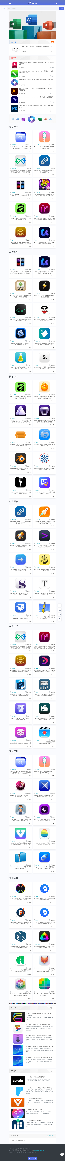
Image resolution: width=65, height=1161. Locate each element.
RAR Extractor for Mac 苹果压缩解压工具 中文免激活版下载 (20, 796)
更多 (52, 1008)
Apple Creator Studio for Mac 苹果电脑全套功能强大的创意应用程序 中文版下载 (20, 195)
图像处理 (22, 110)
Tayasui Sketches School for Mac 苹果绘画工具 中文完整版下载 (20, 492)
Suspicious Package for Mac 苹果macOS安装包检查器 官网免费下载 (20, 617)
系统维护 (29, 145)
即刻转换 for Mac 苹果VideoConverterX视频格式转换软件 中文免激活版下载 (20, 171)
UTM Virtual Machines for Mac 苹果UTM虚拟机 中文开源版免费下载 (44, 796)
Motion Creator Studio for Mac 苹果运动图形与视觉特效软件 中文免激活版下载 (44, 219)
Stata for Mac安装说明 (33, 1120)
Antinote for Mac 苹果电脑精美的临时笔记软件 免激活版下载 (20, 320)
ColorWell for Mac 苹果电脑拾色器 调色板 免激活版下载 (44, 994)
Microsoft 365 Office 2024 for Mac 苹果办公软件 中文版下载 (36, 79)
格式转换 (29, 168)
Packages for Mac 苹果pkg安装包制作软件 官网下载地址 (44, 617)
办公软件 (22, 85)
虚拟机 (53, 793)
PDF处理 (53, 240)
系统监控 (53, 865)
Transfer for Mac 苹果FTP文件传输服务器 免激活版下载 (44, 171)
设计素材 (53, 896)
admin (13, 968)
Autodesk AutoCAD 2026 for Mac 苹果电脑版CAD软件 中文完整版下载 (36, 63)
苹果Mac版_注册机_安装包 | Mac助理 (24, 1151)
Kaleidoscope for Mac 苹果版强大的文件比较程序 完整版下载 (44, 947)
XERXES (38, 341)
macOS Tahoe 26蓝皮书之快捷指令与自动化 (39, 1046)
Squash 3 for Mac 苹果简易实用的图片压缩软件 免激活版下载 (44, 397)
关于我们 (11, 1149)
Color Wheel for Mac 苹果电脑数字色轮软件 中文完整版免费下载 (20, 899)
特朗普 (13, 920)
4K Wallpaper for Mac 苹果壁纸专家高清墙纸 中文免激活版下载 (44, 843)
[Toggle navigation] (10, 3)
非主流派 (38, 944)
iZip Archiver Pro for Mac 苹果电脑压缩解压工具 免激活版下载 (20, 867)
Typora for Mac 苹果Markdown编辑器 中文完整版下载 (44, 593)
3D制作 (21, 67)
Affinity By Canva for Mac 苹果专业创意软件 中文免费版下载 (20, 219)
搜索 (61, 8)
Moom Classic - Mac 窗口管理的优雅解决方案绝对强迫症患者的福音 (39, 1024)
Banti (37, 216)
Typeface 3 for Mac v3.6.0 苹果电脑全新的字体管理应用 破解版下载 (44, 970)
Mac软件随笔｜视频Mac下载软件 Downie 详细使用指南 (39, 1035)
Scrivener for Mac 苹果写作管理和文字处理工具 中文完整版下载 (20, 593)
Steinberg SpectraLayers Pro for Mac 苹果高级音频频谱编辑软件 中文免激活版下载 (20, 742)
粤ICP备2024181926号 (40, 1151)
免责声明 (17, 1149)
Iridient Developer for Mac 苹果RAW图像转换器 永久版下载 (44, 469)
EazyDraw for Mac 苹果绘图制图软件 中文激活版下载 (44, 445)
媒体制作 (22, 102)
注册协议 (27, 1149)
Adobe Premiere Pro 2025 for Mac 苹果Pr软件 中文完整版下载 (36, 97)
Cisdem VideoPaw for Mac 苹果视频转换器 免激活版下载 (20, 718)
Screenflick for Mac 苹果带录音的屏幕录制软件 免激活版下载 (44, 742)
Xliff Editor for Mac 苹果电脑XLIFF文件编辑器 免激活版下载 (20, 570)
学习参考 (29, 293)
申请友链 (50, 1135)
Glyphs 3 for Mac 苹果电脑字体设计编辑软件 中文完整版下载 (20, 970)
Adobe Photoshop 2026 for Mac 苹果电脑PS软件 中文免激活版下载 (36, 106)
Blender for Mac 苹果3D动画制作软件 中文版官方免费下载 (20, 469)
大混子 (37, 317)
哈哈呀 (37, 145)
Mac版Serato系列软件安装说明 (36, 1077)
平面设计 (22, 76)
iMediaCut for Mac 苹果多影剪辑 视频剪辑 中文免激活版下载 (44, 718)
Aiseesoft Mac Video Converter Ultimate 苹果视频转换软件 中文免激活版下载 (44, 671)
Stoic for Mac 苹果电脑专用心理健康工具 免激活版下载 (44, 367)
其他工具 (29, 192)
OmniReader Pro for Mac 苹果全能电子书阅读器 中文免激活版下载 (44, 344)
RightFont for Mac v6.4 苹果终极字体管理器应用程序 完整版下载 (44, 923)
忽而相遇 (14, 145)
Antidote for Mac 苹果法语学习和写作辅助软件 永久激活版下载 (20, 367)
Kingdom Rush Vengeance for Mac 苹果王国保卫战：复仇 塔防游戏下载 (44, 195)
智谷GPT (14, 1140)
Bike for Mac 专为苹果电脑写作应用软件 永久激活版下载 (44, 570)
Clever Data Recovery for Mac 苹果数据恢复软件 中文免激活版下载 (20, 820)
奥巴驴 (37, 920)
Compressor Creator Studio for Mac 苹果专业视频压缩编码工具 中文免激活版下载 (20, 242)
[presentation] (11, 25)
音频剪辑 (53, 692)
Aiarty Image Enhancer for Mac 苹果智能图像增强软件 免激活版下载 (44, 421)
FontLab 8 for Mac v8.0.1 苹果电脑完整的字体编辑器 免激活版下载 (20, 923)
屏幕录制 (53, 740)
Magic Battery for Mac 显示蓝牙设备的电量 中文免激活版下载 (44, 867)
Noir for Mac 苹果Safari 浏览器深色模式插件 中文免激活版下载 (44, 820)
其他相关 (53, 519)
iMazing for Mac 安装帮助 (34, 1109)
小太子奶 (14, 168)
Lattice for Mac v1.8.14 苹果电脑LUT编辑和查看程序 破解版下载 (20, 994)
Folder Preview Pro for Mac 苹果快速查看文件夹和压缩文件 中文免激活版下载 (20, 147)
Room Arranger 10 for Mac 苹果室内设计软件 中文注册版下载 (20, 445)
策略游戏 (53, 192)
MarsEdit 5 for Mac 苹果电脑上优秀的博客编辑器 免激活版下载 (44, 522)
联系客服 (32, 1158)
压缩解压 (29, 793)
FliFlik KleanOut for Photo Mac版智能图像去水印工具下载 (44, 492)
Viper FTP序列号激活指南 (34, 1099)
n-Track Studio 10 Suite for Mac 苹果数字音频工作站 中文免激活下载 (44, 695)
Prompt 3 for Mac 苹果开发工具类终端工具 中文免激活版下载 (44, 546)
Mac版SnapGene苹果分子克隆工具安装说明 (39, 1088)
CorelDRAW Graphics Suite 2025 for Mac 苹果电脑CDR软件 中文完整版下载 (36, 71)
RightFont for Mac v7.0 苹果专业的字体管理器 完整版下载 (44, 899)
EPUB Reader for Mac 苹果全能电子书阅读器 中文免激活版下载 (20, 296)
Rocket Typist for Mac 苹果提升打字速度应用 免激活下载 (20, 546)
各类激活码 (21, 1140)
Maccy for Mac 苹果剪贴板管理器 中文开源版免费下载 (44, 147)
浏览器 (53, 817)
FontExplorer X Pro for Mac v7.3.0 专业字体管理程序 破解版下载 (20, 947)
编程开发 (53, 168)
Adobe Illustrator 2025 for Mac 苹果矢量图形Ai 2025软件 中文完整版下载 (36, 89)
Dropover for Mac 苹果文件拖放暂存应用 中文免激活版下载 (20, 344)
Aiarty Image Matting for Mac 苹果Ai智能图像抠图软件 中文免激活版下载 (20, 421)
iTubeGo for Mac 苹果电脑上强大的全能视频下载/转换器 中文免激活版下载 (20, 843)
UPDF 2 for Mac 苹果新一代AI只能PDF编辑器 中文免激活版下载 (44, 242)
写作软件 (53, 567)
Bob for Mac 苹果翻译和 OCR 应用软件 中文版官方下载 (44, 320)
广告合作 (22, 1149)
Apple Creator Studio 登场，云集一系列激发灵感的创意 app (39, 1013)
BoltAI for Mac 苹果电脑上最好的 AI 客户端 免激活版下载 (44, 296)
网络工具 (29, 841)
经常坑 (13, 442)
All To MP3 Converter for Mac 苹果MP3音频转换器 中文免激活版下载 (20, 695)
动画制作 (29, 466)
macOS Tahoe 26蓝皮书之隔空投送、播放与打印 (39, 1057)
